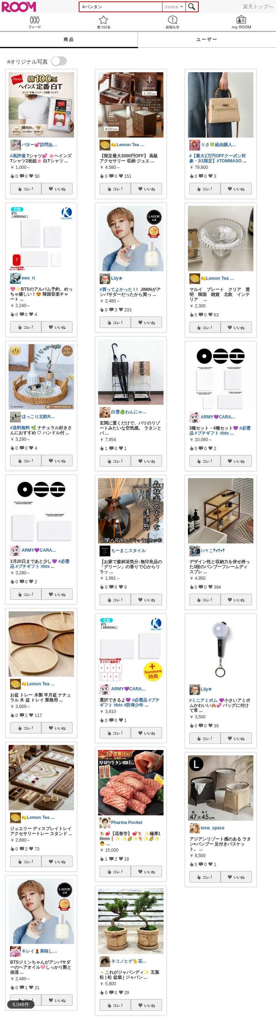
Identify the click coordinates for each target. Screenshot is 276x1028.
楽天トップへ (258, 6)
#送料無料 (20, 427)
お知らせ (172, 22)
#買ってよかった (116, 289)
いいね (60, 189)
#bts (45, 566)
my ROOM (241, 22)
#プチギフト (27, 566)
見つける (103, 22)
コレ (28, 189)
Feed (34, 22)
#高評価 (18, 155)
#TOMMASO (229, 160)
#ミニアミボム (203, 700)
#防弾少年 (134, 705)
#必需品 (140, 700)
